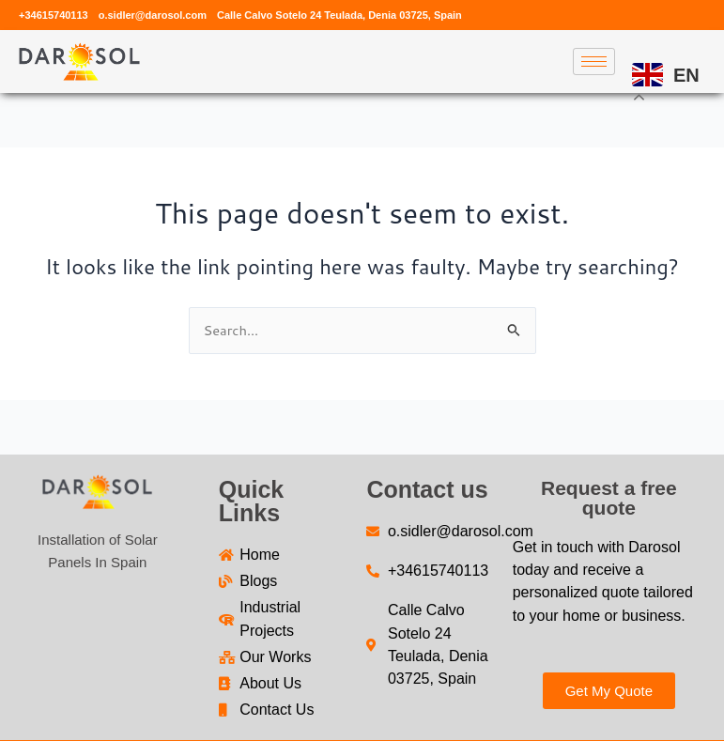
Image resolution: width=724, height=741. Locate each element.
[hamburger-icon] (594, 61)
